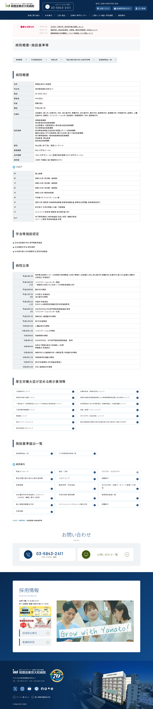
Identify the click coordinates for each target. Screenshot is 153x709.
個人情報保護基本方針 (43, 697)
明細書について (21, 416)
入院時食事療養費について (25, 410)
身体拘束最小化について (24, 428)
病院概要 (19, 60)
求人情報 (140, 8)
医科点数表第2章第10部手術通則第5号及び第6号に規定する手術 (103, 422)
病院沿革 (54, 60)
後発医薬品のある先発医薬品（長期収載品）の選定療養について (103, 403)
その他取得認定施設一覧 (67, 453)
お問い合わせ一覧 (107, 554)
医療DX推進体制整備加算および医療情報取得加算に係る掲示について (105, 397)
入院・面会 (61, 15)
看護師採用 (28, 642)
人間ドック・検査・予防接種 (102, 15)
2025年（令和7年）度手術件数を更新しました (67, 27)
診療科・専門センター (79, 15)
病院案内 (121, 15)
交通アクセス (103, 8)
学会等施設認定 (36, 60)
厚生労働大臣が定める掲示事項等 (78, 60)
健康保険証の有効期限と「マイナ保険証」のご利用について (72, 33)
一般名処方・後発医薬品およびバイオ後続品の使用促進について (39, 403)
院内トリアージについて (24, 422)
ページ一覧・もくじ (22, 697)
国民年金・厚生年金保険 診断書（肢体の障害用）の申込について (74, 30)
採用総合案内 (29, 633)
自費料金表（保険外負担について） (93, 391)
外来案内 (48, 15)
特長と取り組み (34, 15)
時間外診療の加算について (25, 397)
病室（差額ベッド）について (90, 410)
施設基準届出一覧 (105, 60)
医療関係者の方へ (122, 8)
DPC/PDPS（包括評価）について (92, 416)
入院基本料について (23, 391)
